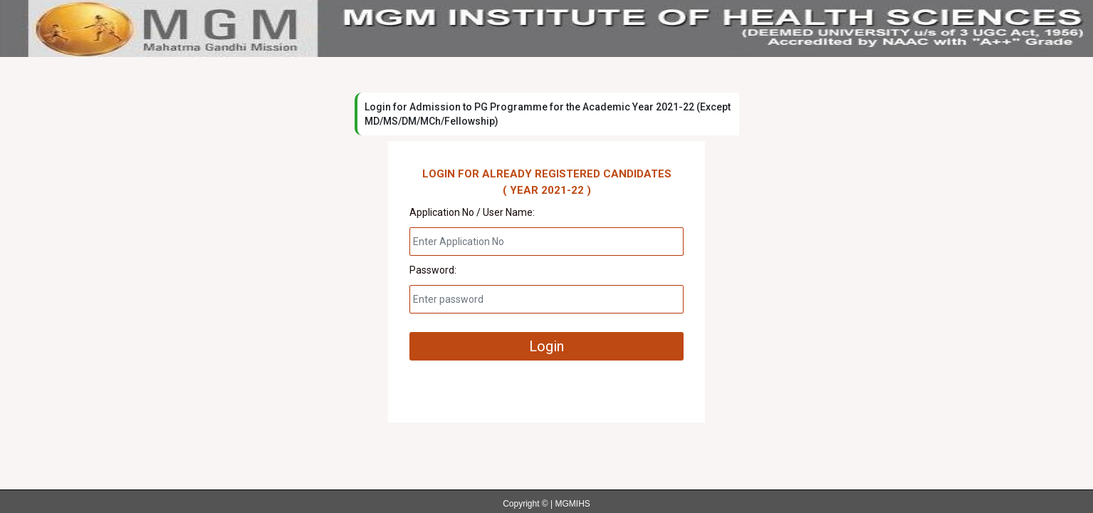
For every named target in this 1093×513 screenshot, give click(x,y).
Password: (432, 270)
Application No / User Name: (472, 212)
